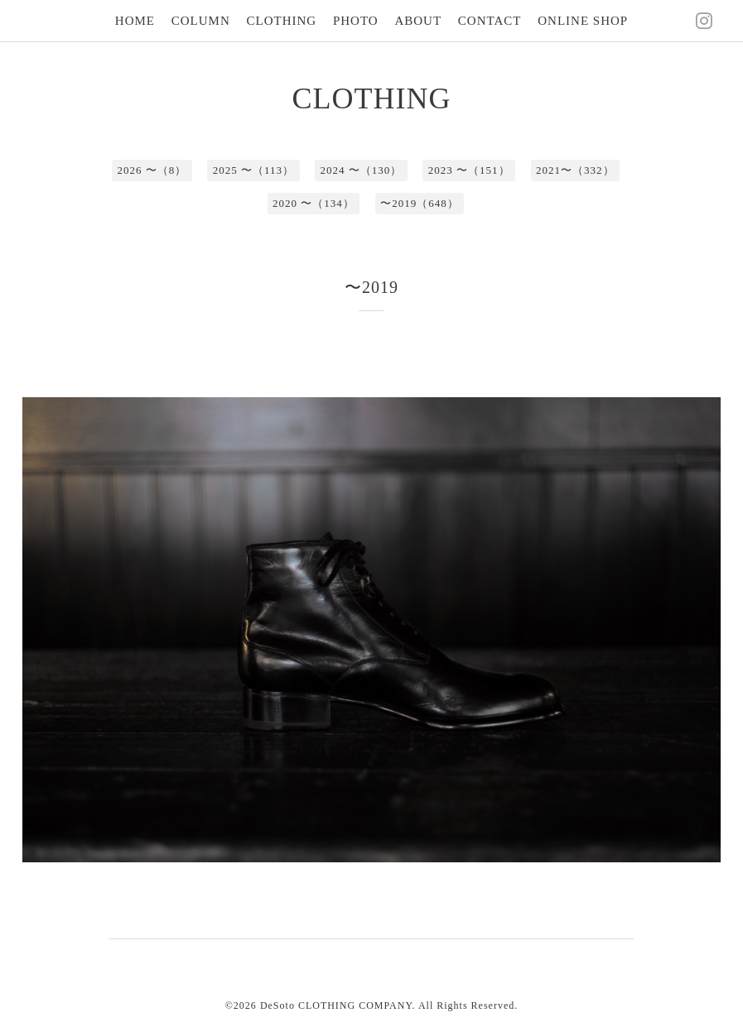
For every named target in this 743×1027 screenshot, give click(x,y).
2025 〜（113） (253, 170)
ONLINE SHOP (583, 20)
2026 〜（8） (151, 170)
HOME (135, 20)
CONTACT (490, 20)
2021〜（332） (575, 170)
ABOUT (417, 20)
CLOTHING (282, 20)
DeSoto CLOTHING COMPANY (336, 1005)
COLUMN (200, 20)
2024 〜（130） (362, 170)
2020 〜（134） (314, 203)
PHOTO (356, 20)
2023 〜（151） (469, 170)
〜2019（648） (419, 203)
